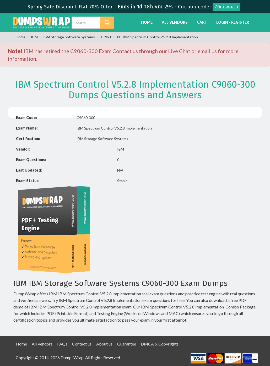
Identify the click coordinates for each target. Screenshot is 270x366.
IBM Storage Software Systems (69, 37)
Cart (202, 22)
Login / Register (232, 22)
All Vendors (175, 22)
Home (147, 22)
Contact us (81, 343)
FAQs (62, 343)
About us (104, 343)
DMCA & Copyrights (160, 343)
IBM (34, 37)
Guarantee (126, 343)
